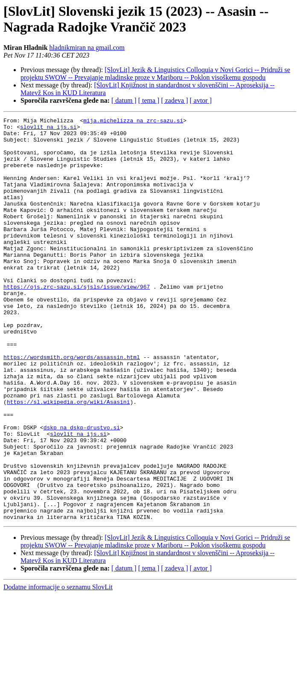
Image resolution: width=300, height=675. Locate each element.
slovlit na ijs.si (48, 129)
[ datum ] (124, 100)
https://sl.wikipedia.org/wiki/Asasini (68, 459)
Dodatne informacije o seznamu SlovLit (58, 667)
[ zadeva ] (174, 100)
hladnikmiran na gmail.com (87, 47)
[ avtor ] (200, 100)
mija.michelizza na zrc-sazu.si (133, 121)
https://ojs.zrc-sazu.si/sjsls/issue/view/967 (76, 321)
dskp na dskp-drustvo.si (82, 490)
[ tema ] (149, 100)
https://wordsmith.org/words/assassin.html (71, 405)
